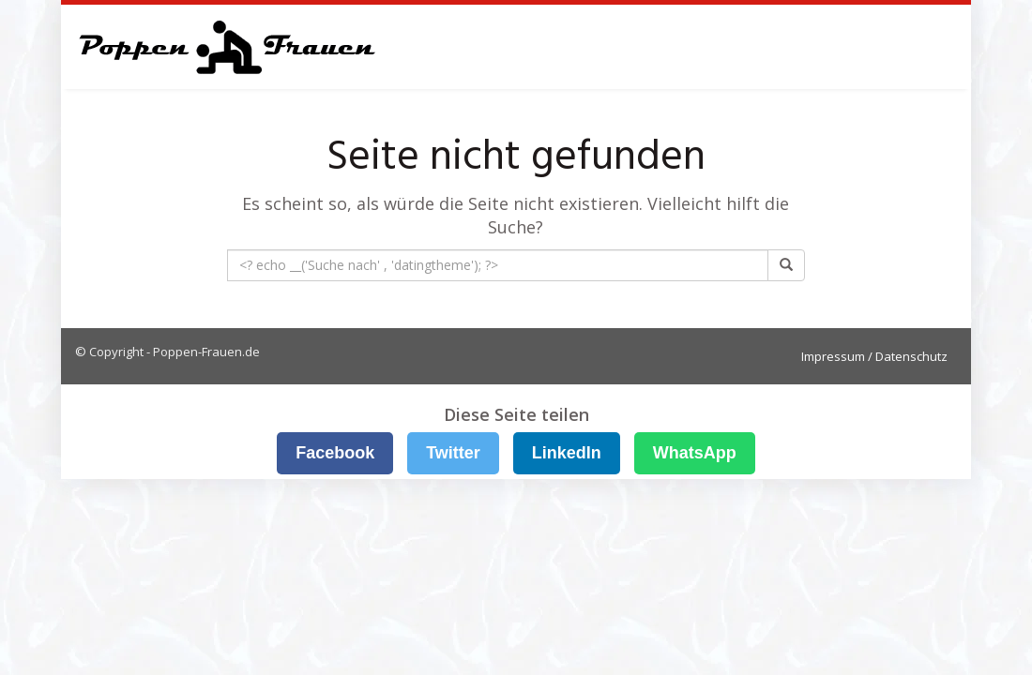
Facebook (335, 452)
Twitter (453, 452)
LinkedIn (566, 452)
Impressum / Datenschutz (874, 356)
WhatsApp (694, 452)
